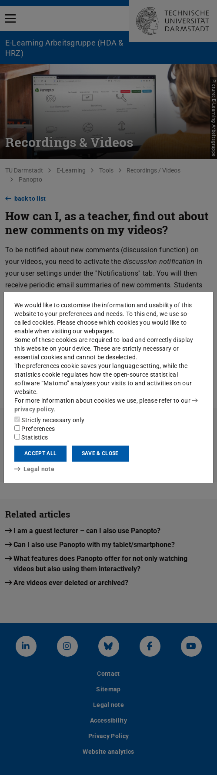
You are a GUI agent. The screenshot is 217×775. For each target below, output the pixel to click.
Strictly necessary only (49, 420)
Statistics (31, 437)
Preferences (34, 428)
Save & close (100, 453)
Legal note (34, 469)
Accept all (40, 453)
